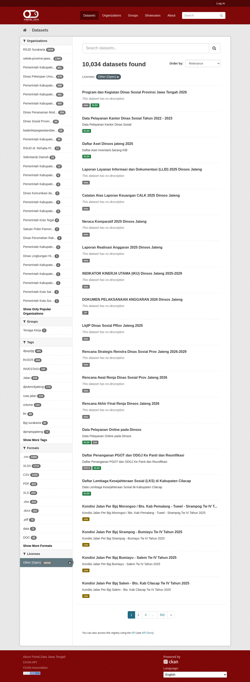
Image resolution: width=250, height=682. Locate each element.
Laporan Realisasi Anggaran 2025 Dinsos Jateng (122, 247)
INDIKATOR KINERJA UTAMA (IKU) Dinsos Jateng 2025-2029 (132, 273)
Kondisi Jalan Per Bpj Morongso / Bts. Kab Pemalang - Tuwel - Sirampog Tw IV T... (149, 506)
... (153, 615)
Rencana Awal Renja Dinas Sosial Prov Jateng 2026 (124, 377)
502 (162, 615)
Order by (176, 63)
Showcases (153, 15)
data (86, 105)
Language (170, 668)
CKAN (170, 661)
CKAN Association (35, 667)
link (95, 442)
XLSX (95, 105)
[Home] (25, 30)
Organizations (111, 15)
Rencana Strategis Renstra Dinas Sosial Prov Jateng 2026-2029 (134, 351)
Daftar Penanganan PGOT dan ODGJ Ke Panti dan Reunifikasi (133, 455)
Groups (133, 15)
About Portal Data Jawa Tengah (44, 657)
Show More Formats (37, 546)
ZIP (85, 312)
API (133, 632)
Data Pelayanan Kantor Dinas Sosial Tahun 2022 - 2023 (127, 118)
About (171, 15)
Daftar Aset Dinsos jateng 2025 (107, 144)
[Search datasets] (203, 15)
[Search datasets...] (145, 48)
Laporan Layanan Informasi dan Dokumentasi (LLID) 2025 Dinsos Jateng (142, 169)
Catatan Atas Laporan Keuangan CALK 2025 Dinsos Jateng (131, 195)
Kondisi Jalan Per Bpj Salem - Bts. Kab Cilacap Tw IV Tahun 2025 (135, 583)
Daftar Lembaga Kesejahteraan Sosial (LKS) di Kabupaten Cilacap (136, 481)
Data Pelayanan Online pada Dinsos (111, 429)
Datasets (89, 15)
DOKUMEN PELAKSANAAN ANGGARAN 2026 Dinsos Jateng (132, 299)
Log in (221, 3)
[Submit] (221, 15)
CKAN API (30, 662)
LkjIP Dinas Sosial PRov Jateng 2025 (112, 325)
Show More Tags (35, 440)
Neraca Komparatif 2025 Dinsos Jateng (114, 221)
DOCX (87, 468)
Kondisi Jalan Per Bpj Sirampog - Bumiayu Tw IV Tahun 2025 (132, 532)
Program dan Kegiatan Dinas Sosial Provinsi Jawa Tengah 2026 (134, 92)
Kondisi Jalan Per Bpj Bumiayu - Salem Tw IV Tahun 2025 (129, 557)
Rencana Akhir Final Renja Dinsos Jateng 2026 (120, 403)
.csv (86, 519)
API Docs (147, 632)
